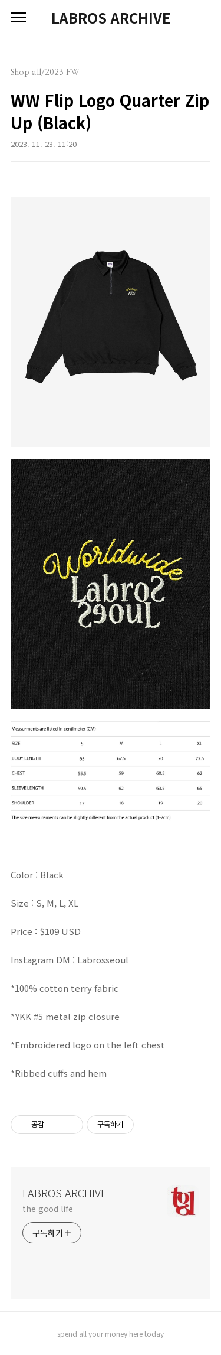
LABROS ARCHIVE (110, 18)
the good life (47, 1208)
